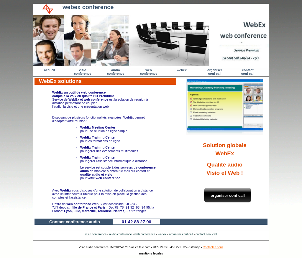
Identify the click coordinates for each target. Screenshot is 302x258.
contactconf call (248, 71)
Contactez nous (213, 247)
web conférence (148, 71)
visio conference (82, 71)
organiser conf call (214, 71)
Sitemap (194, 247)
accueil (49, 70)
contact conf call (206, 234)
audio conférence (115, 71)
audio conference (120, 234)
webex (182, 70)
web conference (144, 234)
